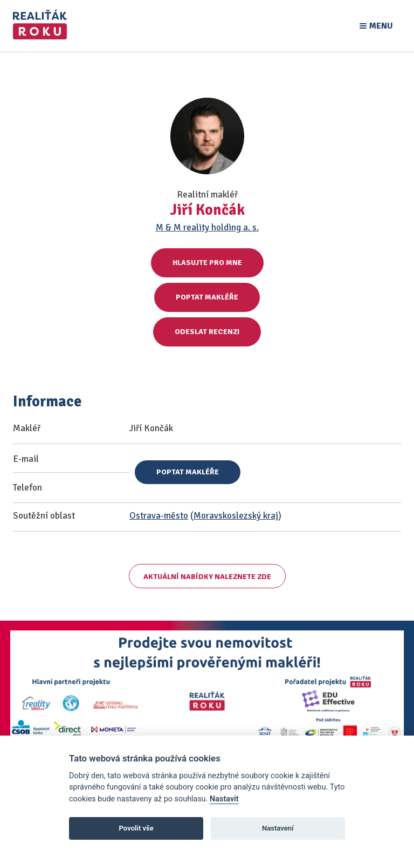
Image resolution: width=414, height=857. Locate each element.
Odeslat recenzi (207, 331)
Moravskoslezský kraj (236, 515)
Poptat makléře (207, 297)
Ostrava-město (158, 515)
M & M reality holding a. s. (207, 227)
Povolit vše (136, 828)
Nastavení (278, 828)
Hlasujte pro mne (207, 262)
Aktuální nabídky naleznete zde (207, 576)
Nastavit (224, 799)
